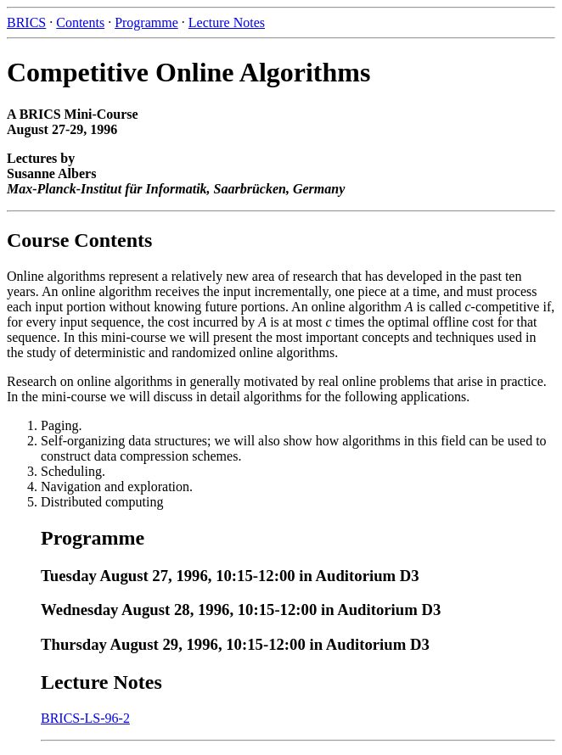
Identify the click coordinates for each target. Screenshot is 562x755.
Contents (80, 22)
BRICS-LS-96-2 (85, 718)
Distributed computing (102, 502)
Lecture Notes (226, 22)
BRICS (26, 22)
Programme (146, 22)
